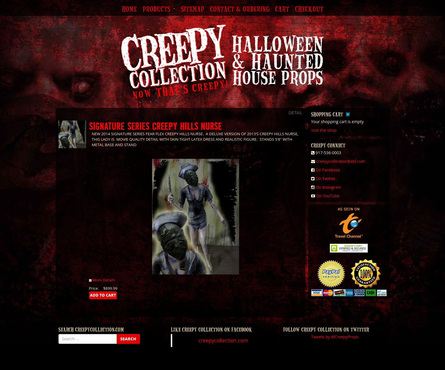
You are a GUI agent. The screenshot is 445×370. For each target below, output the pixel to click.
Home (129, 9)
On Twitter (326, 178)
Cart (282, 9)
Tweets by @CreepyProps (335, 337)
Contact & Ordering (239, 9)
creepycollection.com (223, 340)
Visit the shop (323, 130)
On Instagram (328, 187)
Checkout (309, 9)
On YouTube (328, 196)
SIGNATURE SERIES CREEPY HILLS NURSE (155, 126)
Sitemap (192, 9)
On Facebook (328, 170)
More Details (102, 280)
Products (159, 9)
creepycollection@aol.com (340, 161)
